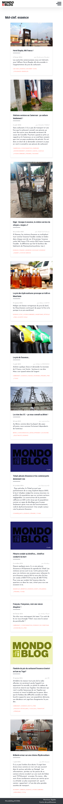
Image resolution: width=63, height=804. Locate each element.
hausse (30, 376)
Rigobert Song (31, 69)
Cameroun (16, 148)
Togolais (32, 709)
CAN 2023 (16, 68)
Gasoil (34, 151)
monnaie (36, 376)
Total (23, 792)
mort (36, 589)
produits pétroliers (20, 709)
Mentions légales (49, 800)
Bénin (15, 432)
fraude (21, 250)
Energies (35, 148)
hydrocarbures (19, 154)
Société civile (22, 317)
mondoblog (18, 628)
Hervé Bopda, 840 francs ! (23, 50)
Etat (21, 314)
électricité (17, 435)
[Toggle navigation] (58, 3)
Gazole (41, 151)
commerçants (18, 513)
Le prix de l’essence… (21, 357)
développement (35, 433)
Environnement (19, 151)
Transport (40, 709)
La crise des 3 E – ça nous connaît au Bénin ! (30, 414)
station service (25, 253)
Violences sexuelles (20, 71)
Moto (29, 706)
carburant (16, 375)
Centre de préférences (47, 802)
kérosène (17, 792)
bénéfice (23, 589)
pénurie (28, 154)
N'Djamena (42, 589)
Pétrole (46, 314)
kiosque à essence (38, 250)
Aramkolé (16, 589)
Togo (15, 378)
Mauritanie (39, 314)
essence (22, 69)
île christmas (44, 625)
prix (15, 317)
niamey (16, 253)
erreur (22, 790)
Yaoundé (34, 154)
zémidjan (16, 711)
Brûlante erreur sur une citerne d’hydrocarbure (31, 755)
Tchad (38, 513)
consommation (26, 148)
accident (16, 789)
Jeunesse (28, 250)
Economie (45, 433)
